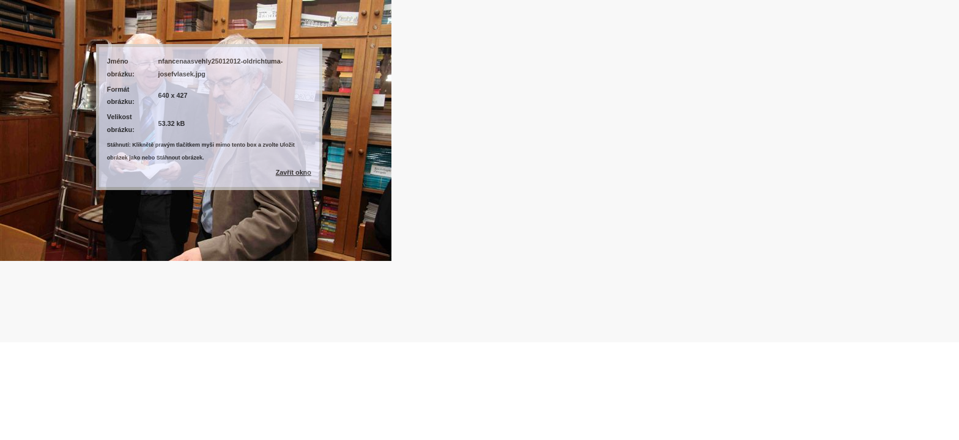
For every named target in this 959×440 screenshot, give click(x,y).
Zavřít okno (293, 172)
